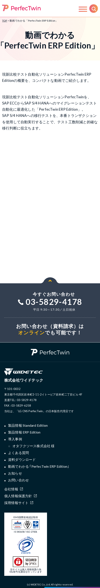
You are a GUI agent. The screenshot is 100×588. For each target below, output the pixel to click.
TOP (4, 20)
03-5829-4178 (50, 302)
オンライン (31, 332)
